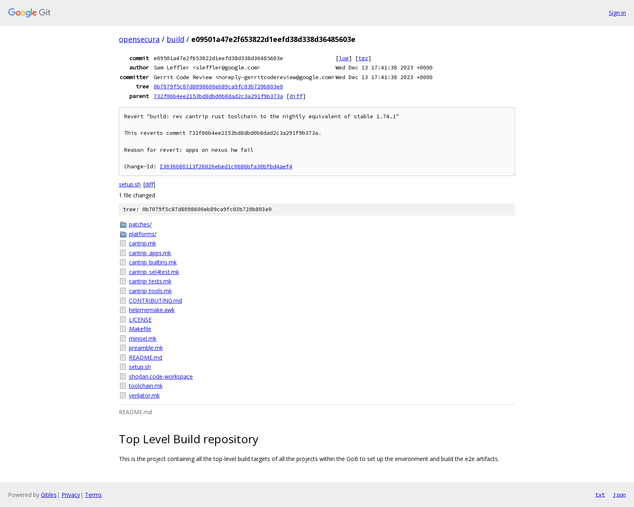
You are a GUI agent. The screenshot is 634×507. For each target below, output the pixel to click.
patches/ (140, 224)
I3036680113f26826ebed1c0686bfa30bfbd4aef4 (226, 166)
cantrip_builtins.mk (153, 262)
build (175, 39)
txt (600, 494)
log (344, 58)
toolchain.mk (146, 386)
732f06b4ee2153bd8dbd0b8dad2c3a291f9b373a (218, 96)
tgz (363, 58)
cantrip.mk (142, 243)
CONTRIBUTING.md (155, 300)
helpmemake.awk (152, 310)
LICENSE (140, 319)
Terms (93, 495)
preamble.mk (146, 348)
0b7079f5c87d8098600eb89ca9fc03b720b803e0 (218, 86)
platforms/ (142, 234)
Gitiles (49, 495)
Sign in (617, 13)
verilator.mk (144, 395)
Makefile (140, 329)
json (619, 494)
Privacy (70, 495)
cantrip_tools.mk (150, 291)
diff (296, 96)
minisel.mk (142, 338)
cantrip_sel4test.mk (154, 272)
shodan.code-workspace (161, 376)
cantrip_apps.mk (150, 253)
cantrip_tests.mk (150, 281)
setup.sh (130, 184)
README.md (145, 357)
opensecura (139, 39)
